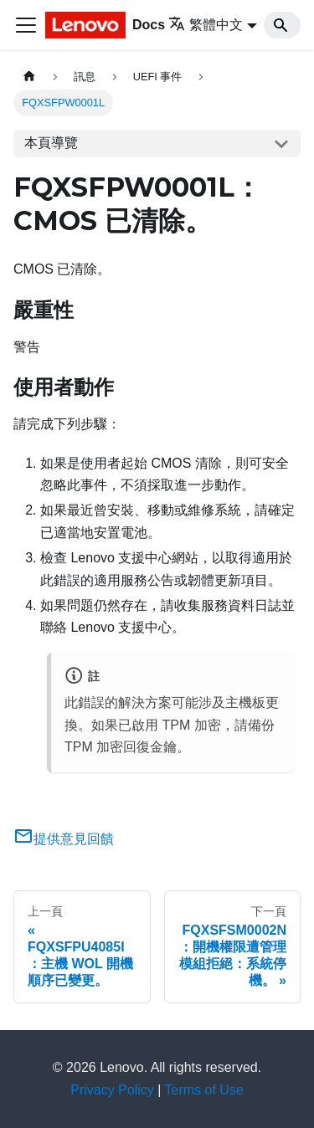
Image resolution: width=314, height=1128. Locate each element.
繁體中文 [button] (205, 25)
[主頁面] (29, 77)
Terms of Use (204, 1090)
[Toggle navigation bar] (26, 25)
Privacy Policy (112, 1090)
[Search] (282, 25)
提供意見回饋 (63, 839)
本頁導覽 (51, 143)
